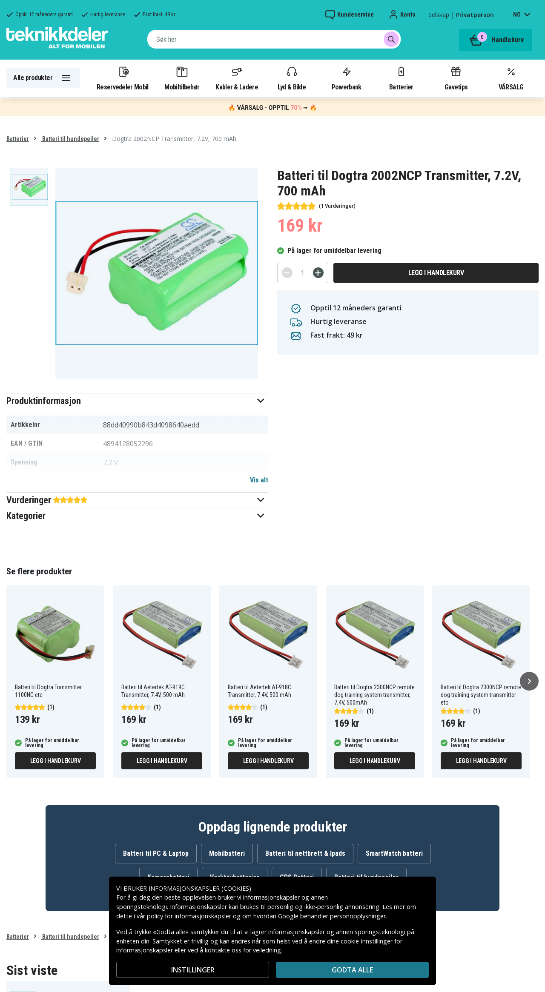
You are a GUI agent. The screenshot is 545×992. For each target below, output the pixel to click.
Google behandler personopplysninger (332, 916)
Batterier (401, 78)
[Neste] (529, 681)
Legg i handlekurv (436, 273)
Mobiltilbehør (181, 78)
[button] (137, 401)
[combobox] (274, 39)
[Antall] (303, 273)
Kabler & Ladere (236, 78)
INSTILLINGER (193, 970)
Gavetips (456, 78)
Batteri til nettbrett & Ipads (305, 853)
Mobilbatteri (227, 853)
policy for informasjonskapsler (189, 916)
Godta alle (352, 970)
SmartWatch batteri (394, 853)
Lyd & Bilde (292, 78)
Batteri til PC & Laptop (156, 853)
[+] (318, 272)
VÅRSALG (511, 78)
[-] (287, 272)
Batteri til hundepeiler (70, 138)
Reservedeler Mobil (123, 78)
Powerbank (346, 78)
